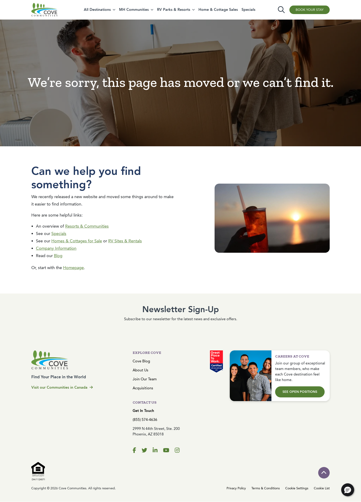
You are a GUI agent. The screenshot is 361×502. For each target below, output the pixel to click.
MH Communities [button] (134, 9)
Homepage (73, 267)
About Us (140, 370)
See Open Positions (299, 392)
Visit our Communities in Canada (62, 387)
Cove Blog (141, 361)
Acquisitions (143, 388)
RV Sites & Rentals (125, 241)
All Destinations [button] (97, 9)
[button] (347, 489)
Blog (58, 255)
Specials (248, 9)
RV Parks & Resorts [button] (173, 9)
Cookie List (322, 488)
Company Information (56, 248)
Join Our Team (145, 379)
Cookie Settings (296, 488)
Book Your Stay (309, 10)
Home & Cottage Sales (218, 9)
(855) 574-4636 (145, 419)
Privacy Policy (236, 488)
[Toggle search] (281, 9)
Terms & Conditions (265, 488)
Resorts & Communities (87, 226)
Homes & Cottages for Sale (76, 241)
